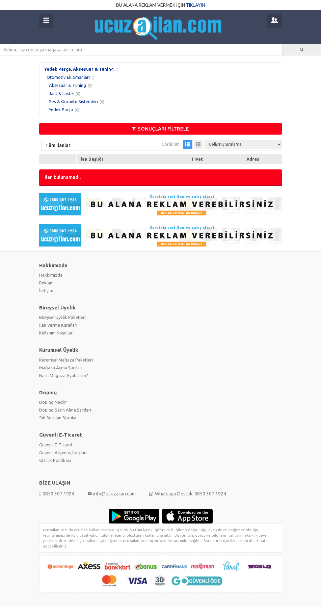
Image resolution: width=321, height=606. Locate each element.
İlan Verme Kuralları (58, 325)
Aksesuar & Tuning (67, 85)
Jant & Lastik (61, 93)
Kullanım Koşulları (56, 332)
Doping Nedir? (53, 402)
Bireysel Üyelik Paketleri (62, 317)
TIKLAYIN (195, 5)
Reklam (46, 282)
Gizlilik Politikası (55, 460)
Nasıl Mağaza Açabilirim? (63, 375)
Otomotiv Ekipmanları (68, 77)
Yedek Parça (61, 109)
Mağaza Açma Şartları (60, 367)
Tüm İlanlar (58, 145)
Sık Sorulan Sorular (58, 417)
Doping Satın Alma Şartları (65, 409)
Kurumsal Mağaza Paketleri (66, 359)
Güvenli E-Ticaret (56, 444)
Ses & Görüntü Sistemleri (73, 101)
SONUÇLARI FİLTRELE (160, 129)
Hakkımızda (50, 275)
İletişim (46, 290)
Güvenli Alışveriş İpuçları (63, 452)
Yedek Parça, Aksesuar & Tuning (79, 69)
